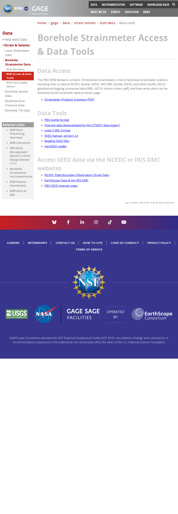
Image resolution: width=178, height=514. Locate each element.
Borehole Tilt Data (17, 110)
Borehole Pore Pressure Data (15, 103)
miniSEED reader (55, 146)
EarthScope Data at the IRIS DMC (66, 180)
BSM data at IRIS (18, 193)
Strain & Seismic (17, 45)
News (146, 12)
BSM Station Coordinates (18, 184)
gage (54, 23)
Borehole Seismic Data (16, 94)
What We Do (98, 12)
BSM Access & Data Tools (18, 76)
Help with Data (15, 39)
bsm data (107, 23)
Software (136, 4)
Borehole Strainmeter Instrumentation (21, 172)
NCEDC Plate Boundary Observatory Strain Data (76, 175)
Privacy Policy (159, 243)
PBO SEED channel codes (61, 186)
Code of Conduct (125, 243)
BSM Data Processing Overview (17, 134)
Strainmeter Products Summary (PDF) (69, 100)
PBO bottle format (56, 120)
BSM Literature (20, 143)
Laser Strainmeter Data (17, 53)
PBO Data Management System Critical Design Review (20, 155)
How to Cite (93, 243)
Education (132, 12)
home (41, 23)
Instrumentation (113, 4)
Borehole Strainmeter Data (18, 62)
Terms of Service (89, 249)
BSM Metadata (15, 69)
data (66, 23)
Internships (37, 243)
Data (94, 4)
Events (115, 12)
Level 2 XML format (57, 130)
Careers (13, 243)
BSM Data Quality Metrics (16, 84)
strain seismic (85, 23)
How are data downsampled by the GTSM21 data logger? (82, 125)
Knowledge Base (158, 4)
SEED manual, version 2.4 (61, 136)
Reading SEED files (56, 141)
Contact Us (65, 243)
